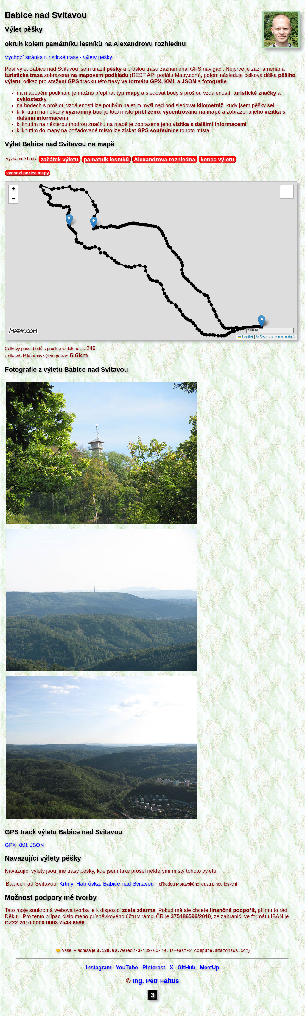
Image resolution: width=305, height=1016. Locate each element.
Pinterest (153, 968)
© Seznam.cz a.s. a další (275, 337)
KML (23, 845)
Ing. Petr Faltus (156, 981)
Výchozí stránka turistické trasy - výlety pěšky (58, 57)
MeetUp (209, 968)
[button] (261, 321)
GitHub (186, 968)
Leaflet (245, 337)
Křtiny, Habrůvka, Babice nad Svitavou (106, 883)
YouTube (127, 968)
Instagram (98, 968)
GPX (10, 845)
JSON (37, 845)
